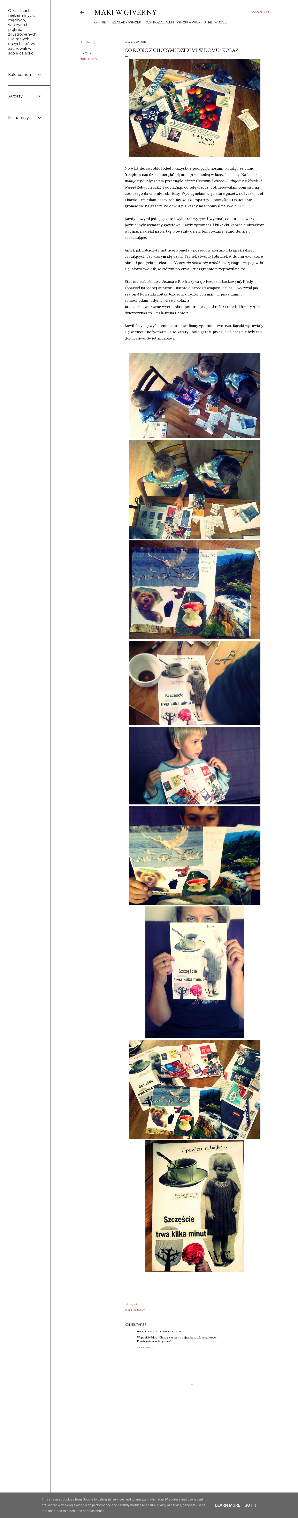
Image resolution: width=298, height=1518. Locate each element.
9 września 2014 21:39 (169, 1331)
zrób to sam (88, 59)
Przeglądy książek (124, 22)
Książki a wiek (188, 22)
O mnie (100, 22)
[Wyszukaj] (260, 12)
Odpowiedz (145, 1347)
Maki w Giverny (125, 12)
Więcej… (221, 22)
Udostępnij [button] (87, 42)
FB (210, 22)
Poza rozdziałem (158, 22)
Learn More (227, 1505)
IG (204, 22)
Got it (250, 1505)
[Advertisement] (195, 1446)
